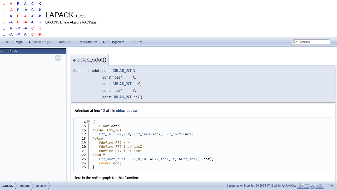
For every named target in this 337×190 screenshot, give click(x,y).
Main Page (14, 42)
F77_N (120, 134)
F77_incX (142, 134)
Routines (66, 42)
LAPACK (11, 51)
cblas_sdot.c (126, 110)
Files (136, 42)
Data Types (113, 42)
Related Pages (40, 42)
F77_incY (173, 134)
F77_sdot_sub (111, 159)
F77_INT (106, 134)
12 (103, 110)
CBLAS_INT (122, 71)
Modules (88, 42)
